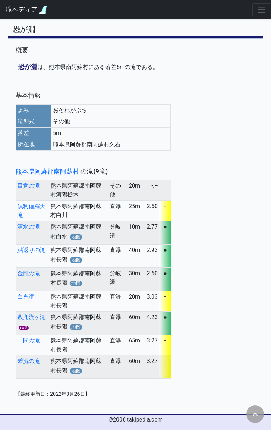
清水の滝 (28, 226)
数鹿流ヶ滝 (31, 317)
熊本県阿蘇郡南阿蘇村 (48, 171)
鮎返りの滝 (31, 250)
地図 (75, 237)
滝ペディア (26, 10)
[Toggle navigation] (261, 9)
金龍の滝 (28, 273)
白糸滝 (25, 296)
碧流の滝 (28, 361)
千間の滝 (28, 340)
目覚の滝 (28, 185)
